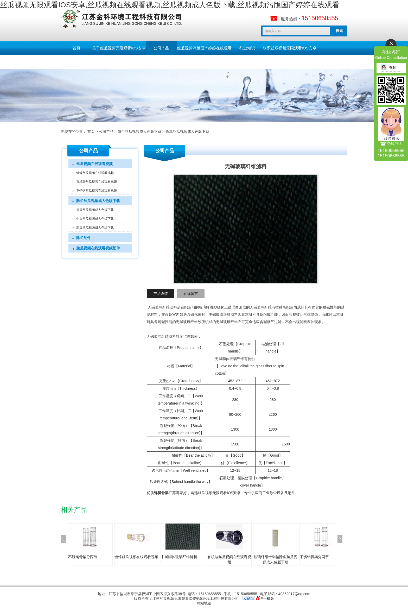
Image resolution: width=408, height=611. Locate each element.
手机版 (268, 598)
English (107, 62)
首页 (76, 48)
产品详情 (160, 294)
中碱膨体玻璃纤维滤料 (179, 557)
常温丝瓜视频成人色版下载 (95, 210)
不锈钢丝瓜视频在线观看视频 (96, 190)
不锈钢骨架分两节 (82, 557)
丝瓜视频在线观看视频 (94, 164)
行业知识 (247, 48)
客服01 (390, 67)
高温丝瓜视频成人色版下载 (187, 131)
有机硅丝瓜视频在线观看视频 (96, 182)
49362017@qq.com (294, 594)
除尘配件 (83, 238)
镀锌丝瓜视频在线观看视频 (95, 173)
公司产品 (161, 48)
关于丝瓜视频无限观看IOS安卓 (119, 48)
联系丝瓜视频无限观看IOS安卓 (289, 48)
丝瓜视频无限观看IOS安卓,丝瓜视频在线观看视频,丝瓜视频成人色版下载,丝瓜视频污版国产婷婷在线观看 (169, 5)
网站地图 (204, 603)
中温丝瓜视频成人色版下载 (95, 219)
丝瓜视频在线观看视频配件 (98, 248)
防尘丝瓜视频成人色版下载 (139, 131)
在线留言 (190, 294)
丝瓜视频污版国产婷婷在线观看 (204, 48)
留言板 (76, 62)
